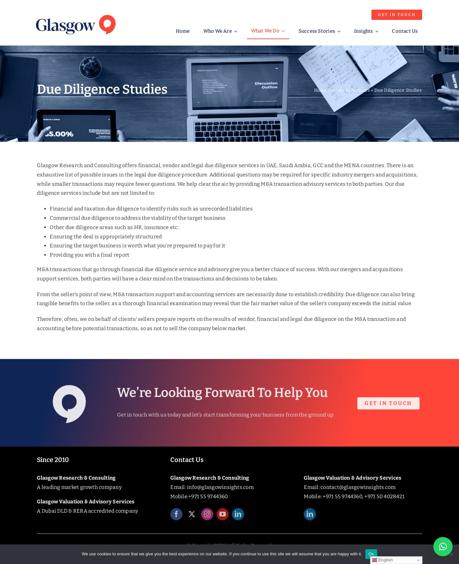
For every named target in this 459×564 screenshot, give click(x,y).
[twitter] (192, 517)
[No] (451, 554)
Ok (371, 553)
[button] (443, 546)
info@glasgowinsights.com (220, 487)
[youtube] (223, 517)
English (382, 560)
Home (320, 90)
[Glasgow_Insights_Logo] (75, 14)
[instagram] (207, 517)
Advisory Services (351, 90)
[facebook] (176, 517)
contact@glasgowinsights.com (357, 487)
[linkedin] (238, 517)
